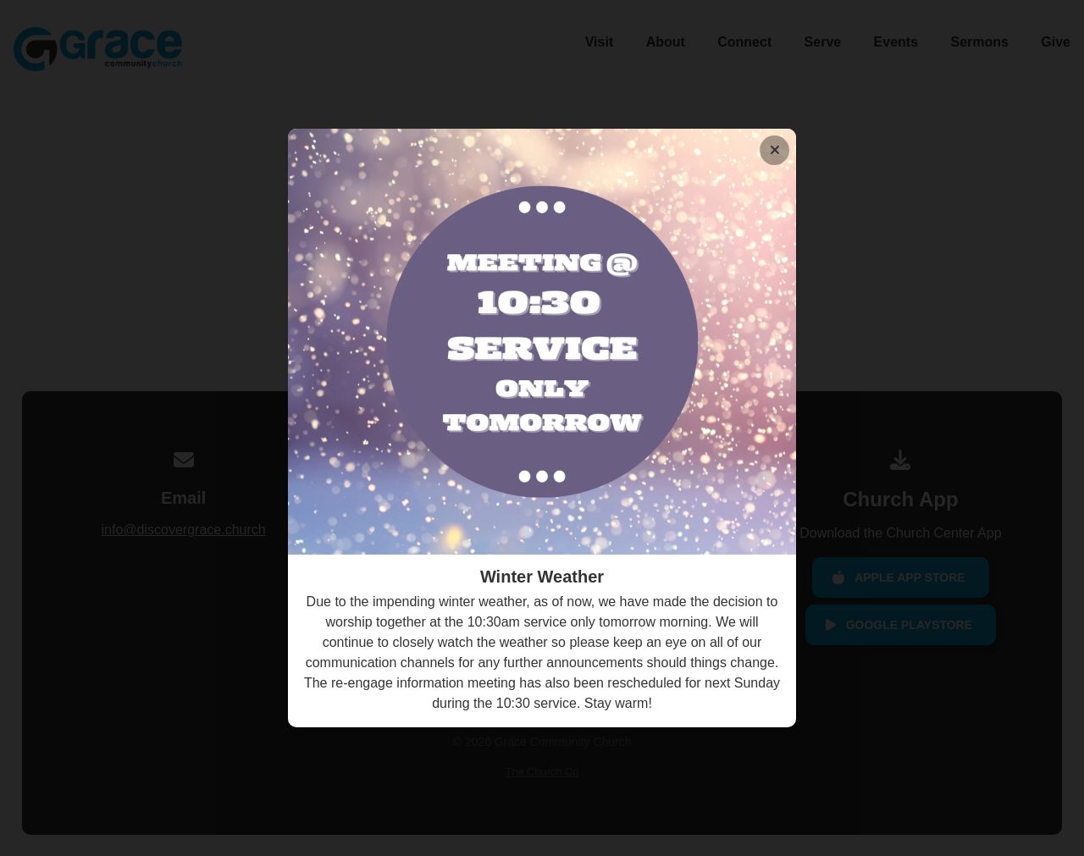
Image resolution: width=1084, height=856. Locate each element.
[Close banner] (774, 150)
